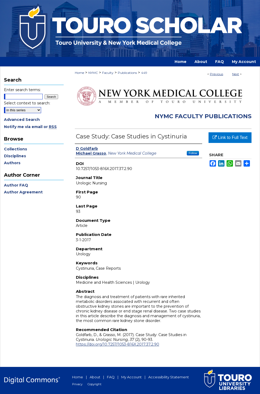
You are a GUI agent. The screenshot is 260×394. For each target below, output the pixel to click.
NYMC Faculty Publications (203, 116)
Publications (127, 73)
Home (79, 73)
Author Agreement (23, 192)
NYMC (93, 73)
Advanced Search (22, 119)
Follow (193, 153)
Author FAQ (16, 185)
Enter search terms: (22, 89)
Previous (216, 74)
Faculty (108, 73)
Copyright (94, 384)
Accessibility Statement (168, 377)
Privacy (77, 384)
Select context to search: (27, 103)
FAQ (111, 377)
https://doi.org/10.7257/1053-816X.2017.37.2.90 (117, 344)
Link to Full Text (230, 137)
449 (144, 73)
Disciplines (15, 156)
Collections (15, 149)
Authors (12, 162)
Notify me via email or (30, 126)
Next (235, 74)
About (95, 377)
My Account (131, 377)
